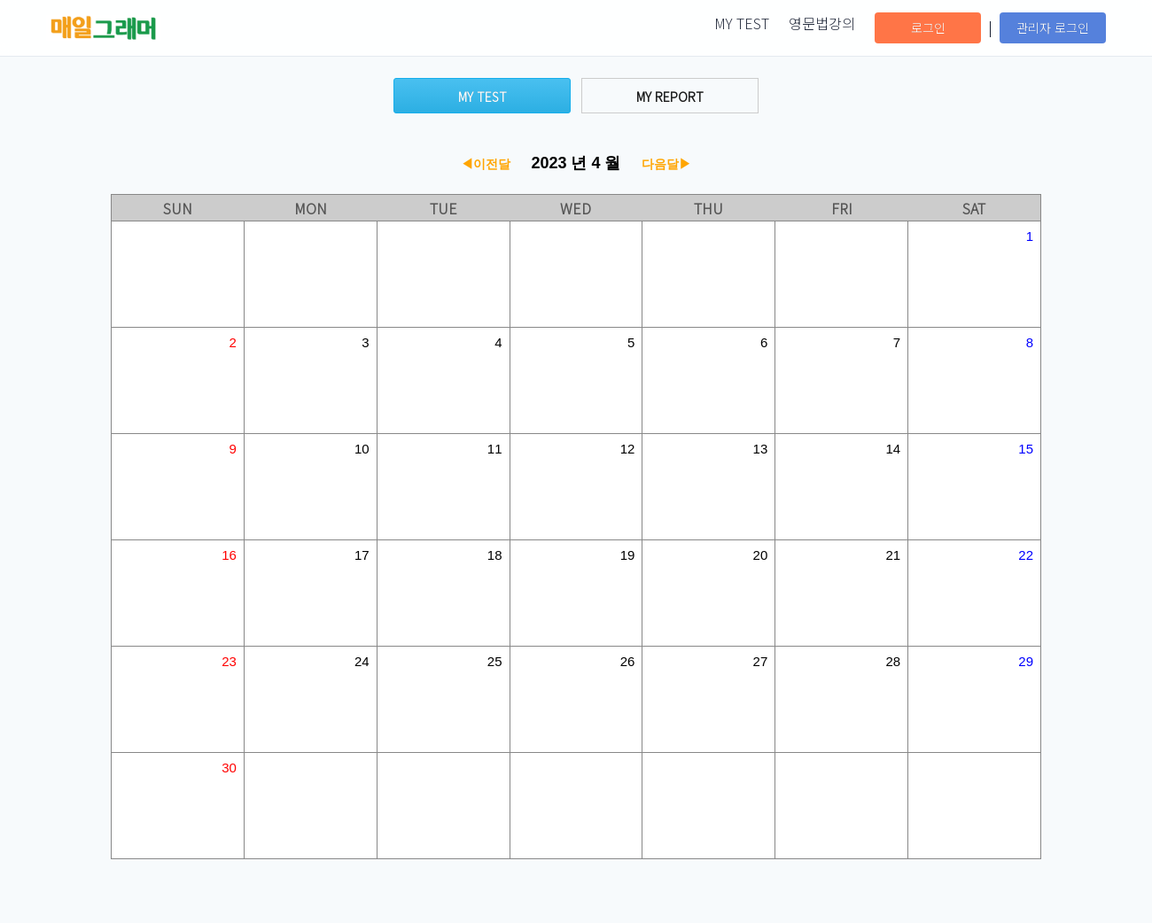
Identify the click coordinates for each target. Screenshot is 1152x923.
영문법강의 (822, 23)
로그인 (928, 27)
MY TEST (741, 23)
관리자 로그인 (1052, 27)
